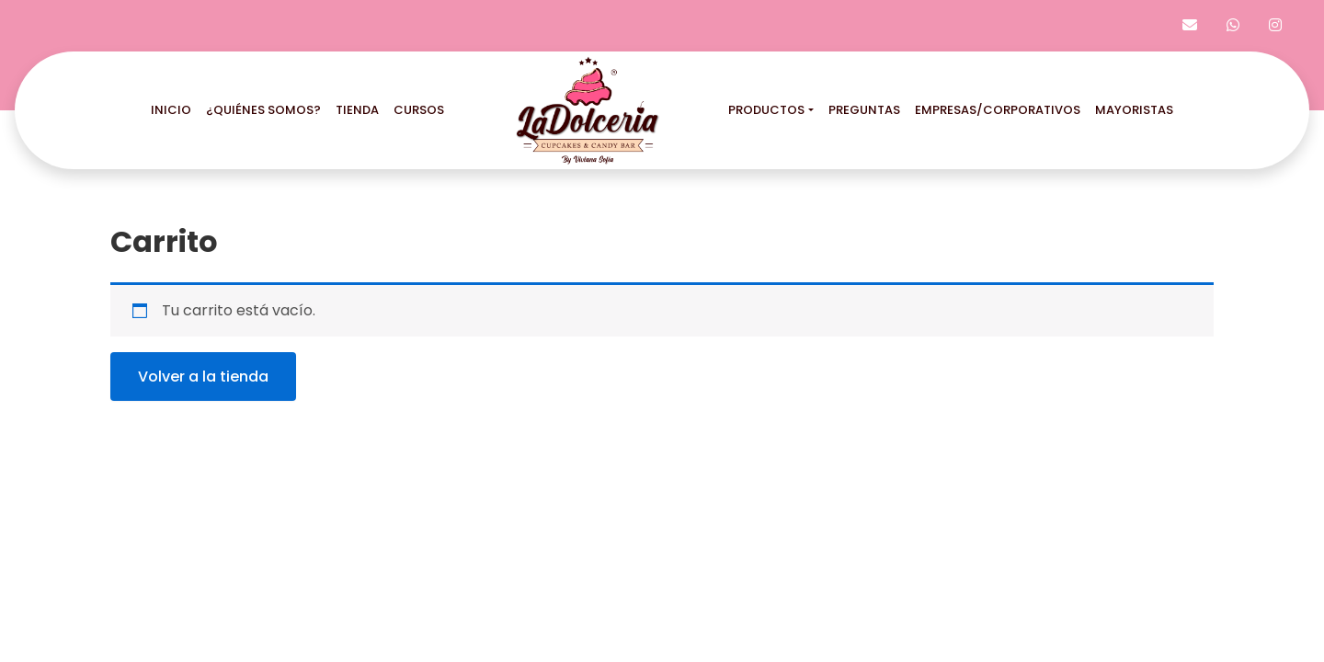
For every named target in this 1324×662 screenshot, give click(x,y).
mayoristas (1134, 110)
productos (766, 110)
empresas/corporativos (997, 110)
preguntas (864, 110)
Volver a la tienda (203, 376)
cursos (419, 110)
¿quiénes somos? (263, 110)
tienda (357, 110)
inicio (171, 110)
